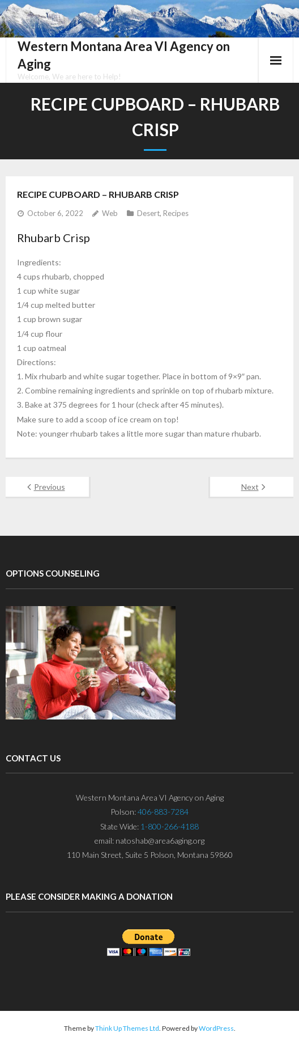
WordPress (216, 1028)
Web (110, 213)
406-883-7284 (163, 811)
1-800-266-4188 (169, 826)
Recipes (176, 213)
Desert (148, 213)
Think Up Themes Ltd (127, 1028)
